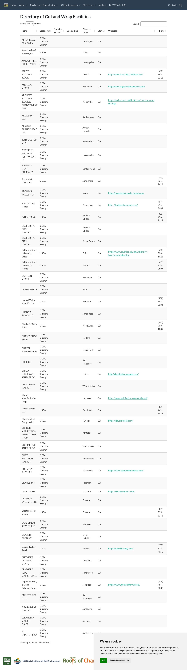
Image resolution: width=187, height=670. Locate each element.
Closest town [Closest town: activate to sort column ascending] (86, 31)
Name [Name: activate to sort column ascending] (24, 30)
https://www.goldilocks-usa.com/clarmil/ (127, 398)
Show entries (30, 23)
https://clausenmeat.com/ (120, 420)
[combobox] (180, 5)
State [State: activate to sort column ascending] (101, 30)
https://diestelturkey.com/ (120, 548)
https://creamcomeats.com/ (121, 491)
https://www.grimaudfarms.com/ (124, 584)
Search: (150, 23)
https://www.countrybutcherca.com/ (126, 470)
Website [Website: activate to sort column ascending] (112, 30)
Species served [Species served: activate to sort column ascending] (58, 31)
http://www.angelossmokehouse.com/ (126, 86)
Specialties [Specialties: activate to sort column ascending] (72, 30)
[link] (23, 5)
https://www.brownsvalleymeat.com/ (126, 193)
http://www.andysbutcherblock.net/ (125, 74)
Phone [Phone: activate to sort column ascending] (161, 30)
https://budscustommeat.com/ (123, 205)
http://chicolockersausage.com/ (123, 374)
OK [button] (103, 660)
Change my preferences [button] (119, 660)
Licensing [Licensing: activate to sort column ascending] (45, 30)
